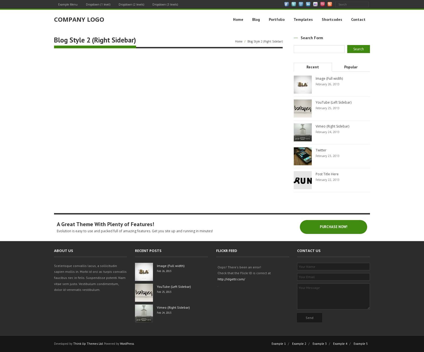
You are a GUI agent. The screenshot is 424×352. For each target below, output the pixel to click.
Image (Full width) (329, 78)
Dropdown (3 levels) (165, 4)
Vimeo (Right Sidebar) (332, 126)
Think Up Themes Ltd (88, 344)
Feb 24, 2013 (164, 312)
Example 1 (279, 344)
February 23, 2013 (327, 156)
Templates (303, 19)
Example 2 (299, 344)
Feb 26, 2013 (164, 271)
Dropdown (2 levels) (131, 4)
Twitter (321, 150)
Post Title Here (327, 174)
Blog (256, 19)
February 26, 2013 (327, 84)
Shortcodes (332, 19)
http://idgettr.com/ (231, 279)
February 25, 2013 (327, 108)
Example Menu (68, 4)
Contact (358, 19)
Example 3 (320, 344)
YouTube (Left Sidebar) (333, 102)
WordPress (127, 344)
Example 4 (340, 344)
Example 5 (361, 344)
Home (238, 19)
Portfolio (277, 19)
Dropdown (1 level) (98, 4)
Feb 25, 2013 (164, 292)
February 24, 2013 (327, 132)
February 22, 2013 (327, 180)
